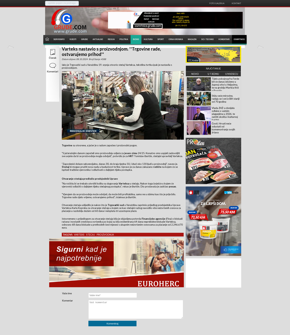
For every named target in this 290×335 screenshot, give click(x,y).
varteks (79, 234)
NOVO (195, 73)
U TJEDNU (213, 73)
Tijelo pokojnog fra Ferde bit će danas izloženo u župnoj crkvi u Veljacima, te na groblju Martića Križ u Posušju (225, 84)
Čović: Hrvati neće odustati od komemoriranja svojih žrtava (223, 128)
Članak (52, 57)
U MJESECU (231, 73)
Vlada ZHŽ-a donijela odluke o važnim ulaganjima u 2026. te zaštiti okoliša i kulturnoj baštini (225, 113)
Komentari (52, 71)
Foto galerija (216, 3)
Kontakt (236, 3)
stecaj (90, 234)
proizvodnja (105, 234)
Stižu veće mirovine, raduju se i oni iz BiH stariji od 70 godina (226, 98)
